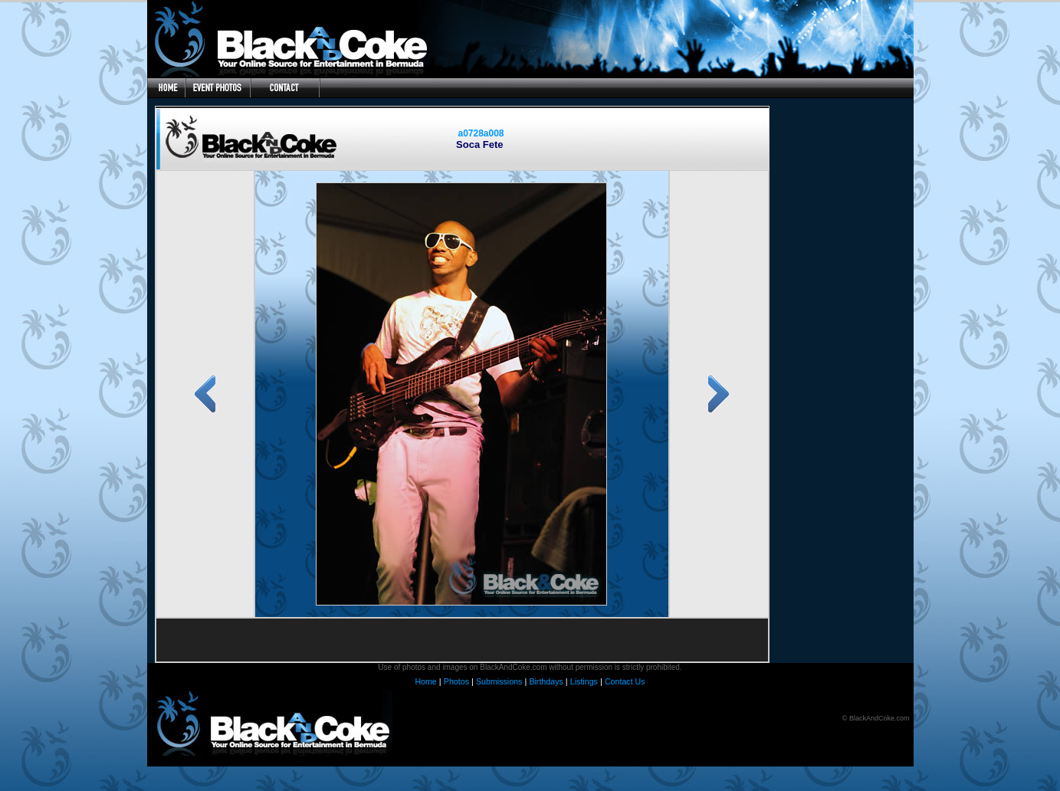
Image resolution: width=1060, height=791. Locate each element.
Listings (584, 681)
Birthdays (546, 681)
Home (425, 681)
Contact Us (625, 681)
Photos (456, 681)
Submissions (499, 681)
